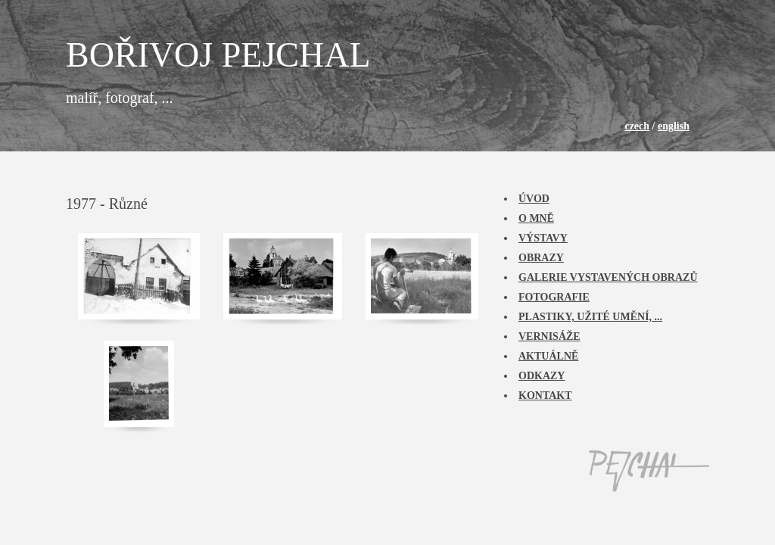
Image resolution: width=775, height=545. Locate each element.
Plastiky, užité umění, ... (590, 316)
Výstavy (543, 238)
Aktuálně (548, 356)
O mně (536, 218)
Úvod (533, 198)
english (673, 126)
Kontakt (545, 395)
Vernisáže (549, 336)
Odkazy (541, 376)
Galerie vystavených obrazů (608, 277)
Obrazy (541, 257)
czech (636, 126)
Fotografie (554, 297)
